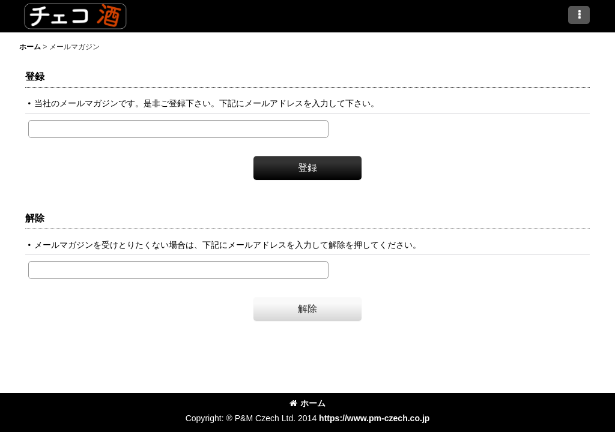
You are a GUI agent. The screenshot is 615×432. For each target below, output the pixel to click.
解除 (34, 217)
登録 (34, 76)
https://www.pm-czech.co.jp (374, 418)
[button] (579, 15)
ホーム (307, 403)
